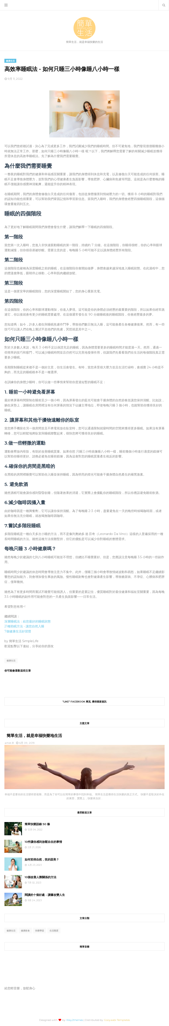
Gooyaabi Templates (117, 1020)
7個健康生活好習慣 (17, 631)
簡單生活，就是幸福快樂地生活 (34, 735)
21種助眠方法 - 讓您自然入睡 (24, 626)
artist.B (9, 742)
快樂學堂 (39, 930)
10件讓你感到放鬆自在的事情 (43, 841)
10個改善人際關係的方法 (40, 877)
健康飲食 (25, 930)
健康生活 (11, 660)
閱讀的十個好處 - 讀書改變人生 (45, 895)
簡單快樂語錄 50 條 (37, 824)
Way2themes (74, 1020)
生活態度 (54, 930)
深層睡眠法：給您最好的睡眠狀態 (27, 621)
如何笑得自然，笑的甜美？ (42, 859)
